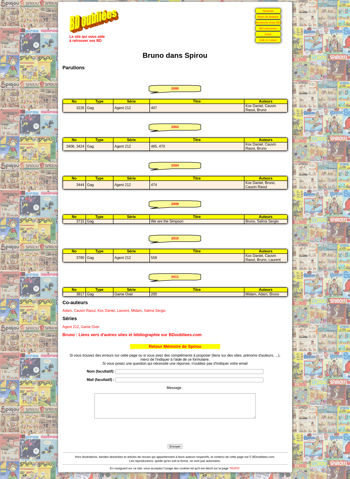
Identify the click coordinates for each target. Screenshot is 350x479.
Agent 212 (71, 327)
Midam (136, 311)
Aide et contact (268, 40)
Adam (67, 311)
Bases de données (268, 16)
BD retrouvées (268, 28)
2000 (175, 88)
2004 (175, 165)
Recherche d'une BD (268, 22)
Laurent (123, 311)
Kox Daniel (106, 311)
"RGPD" (234, 473)
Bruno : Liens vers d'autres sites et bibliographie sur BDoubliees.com (132, 334)
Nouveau (268, 10)
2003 (175, 127)
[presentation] (175, 436)
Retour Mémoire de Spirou (175, 346)
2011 (175, 277)
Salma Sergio (154, 311)
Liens (268, 34)
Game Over (90, 327)
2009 (175, 204)
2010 (175, 238)
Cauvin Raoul (84, 311)
